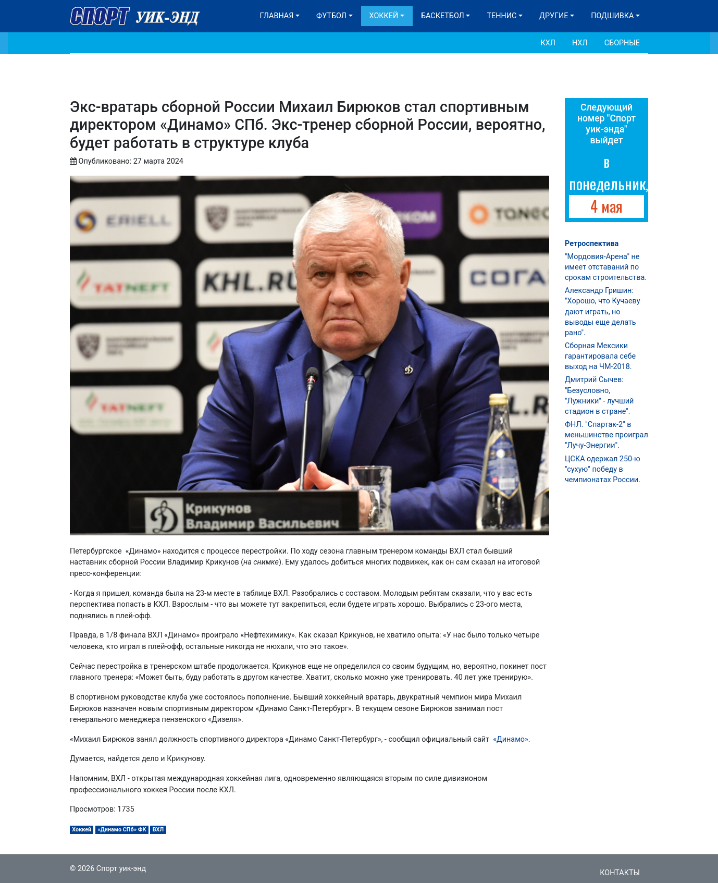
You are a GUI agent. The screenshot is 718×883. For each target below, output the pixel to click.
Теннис (501, 15)
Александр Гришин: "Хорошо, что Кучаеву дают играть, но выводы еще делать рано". (602, 311)
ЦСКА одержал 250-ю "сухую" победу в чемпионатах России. (602, 469)
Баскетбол (442, 15)
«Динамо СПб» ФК (121, 829)
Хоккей (384, 15)
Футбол (331, 15)
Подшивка (612, 15)
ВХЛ (158, 829)
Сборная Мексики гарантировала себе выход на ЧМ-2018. (600, 356)
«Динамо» (509, 739)
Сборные (622, 43)
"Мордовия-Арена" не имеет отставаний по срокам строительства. (606, 267)
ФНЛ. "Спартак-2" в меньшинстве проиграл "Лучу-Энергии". (606, 435)
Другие (553, 15)
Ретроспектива (591, 243)
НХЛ (580, 43)
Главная (277, 15)
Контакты (620, 872)
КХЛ (547, 43)
